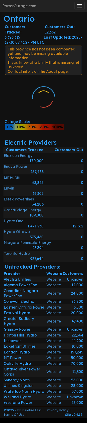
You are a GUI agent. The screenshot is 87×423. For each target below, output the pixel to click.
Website (53, 279)
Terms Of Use (13, 415)
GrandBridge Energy (22, 210)
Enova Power (15, 166)
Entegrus (12, 177)
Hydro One (13, 221)
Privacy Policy (57, 410)
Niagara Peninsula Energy (27, 242)
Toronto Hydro (17, 253)
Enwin (9, 188)
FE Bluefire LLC (29, 410)
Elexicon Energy (18, 155)
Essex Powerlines (19, 199)
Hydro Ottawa (17, 231)
